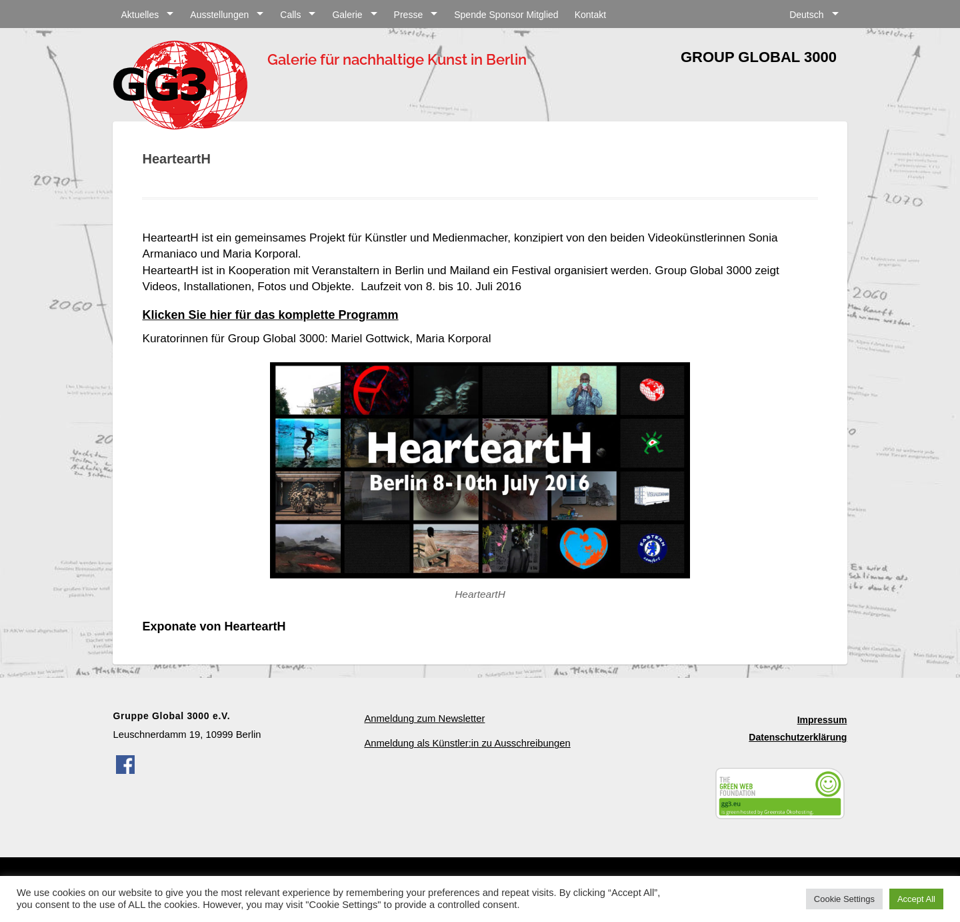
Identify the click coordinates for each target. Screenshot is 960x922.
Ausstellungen (219, 14)
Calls (290, 14)
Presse (408, 14)
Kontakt (590, 14)
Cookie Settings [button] (844, 899)
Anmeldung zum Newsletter (424, 718)
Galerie (347, 14)
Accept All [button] (916, 899)
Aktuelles (140, 14)
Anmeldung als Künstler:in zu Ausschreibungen (467, 743)
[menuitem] (814, 13)
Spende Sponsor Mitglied (506, 14)
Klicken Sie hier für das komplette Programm (270, 315)
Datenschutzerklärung (798, 737)
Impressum (822, 720)
